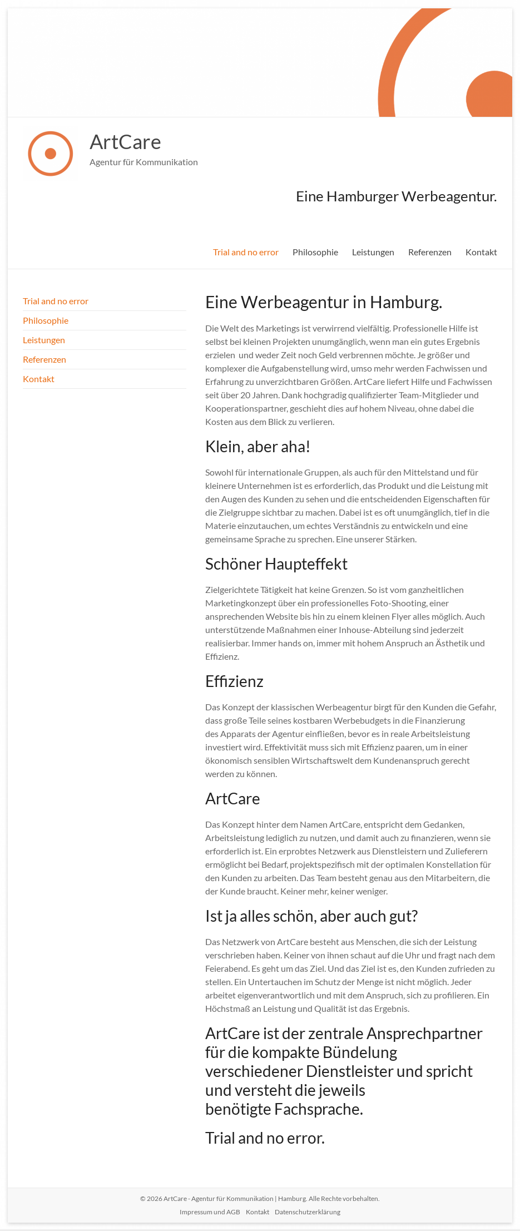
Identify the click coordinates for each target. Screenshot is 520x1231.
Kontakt (481, 251)
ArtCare (125, 141)
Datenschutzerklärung (307, 1212)
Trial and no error (246, 251)
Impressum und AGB (210, 1212)
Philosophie (315, 251)
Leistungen (373, 251)
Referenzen (430, 251)
